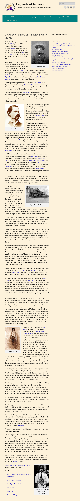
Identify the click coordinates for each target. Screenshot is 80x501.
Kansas (12, 48)
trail (23, 52)
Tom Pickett (21, 270)
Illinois (12, 44)
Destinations (23, 17)
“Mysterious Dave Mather (36, 160)
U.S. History (14, 17)
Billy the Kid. (16, 272)
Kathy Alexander (11, 465)
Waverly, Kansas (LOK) (58, 62)
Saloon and (28, 85)
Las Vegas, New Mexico (14, 484)
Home (6, 17)
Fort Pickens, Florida (57, 57)
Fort (31, 270)
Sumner (35, 270)
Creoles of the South (58, 68)
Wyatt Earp (8, 77)
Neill (37, 169)
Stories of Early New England (60, 51)
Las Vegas (34, 156)
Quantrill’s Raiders (57, 55)
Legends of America (30, 4)
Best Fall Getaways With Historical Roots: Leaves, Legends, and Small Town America (63, 45)
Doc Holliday (26, 93)
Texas (21, 71)
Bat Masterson (40, 115)
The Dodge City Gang (14, 480)
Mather (42, 169)
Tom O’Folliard (39, 331)
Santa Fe (7, 75)
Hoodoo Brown (41, 162)
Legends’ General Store (64, 17)
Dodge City (8, 166)
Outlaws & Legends (13, 495)
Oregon (15, 461)
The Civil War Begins (57, 49)
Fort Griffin (37, 83)
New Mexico (9, 150)
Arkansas (21, 425)
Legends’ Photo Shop (11, 20)
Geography (32, 17)
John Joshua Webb (17, 140)
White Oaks (31, 280)
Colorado (11, 54)
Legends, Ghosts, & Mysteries (46, 17)
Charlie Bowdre (28, 334)
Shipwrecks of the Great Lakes (60, 53)
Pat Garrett (10, 487)
